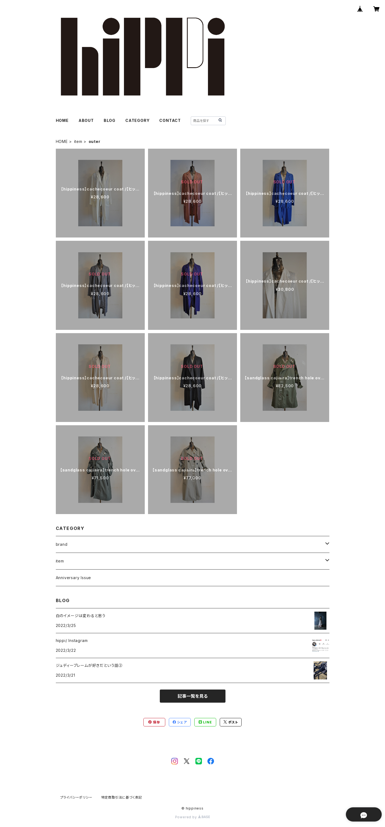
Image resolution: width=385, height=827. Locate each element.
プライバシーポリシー (76, 797)
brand (62, 544)
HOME (62, 120)
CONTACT (170, 120)
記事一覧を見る (193, 696)
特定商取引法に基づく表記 (121, 797)
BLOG (109, 120)
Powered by (192, 817)
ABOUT (86, 120)
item (78, 141)
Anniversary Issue (73, 577)
